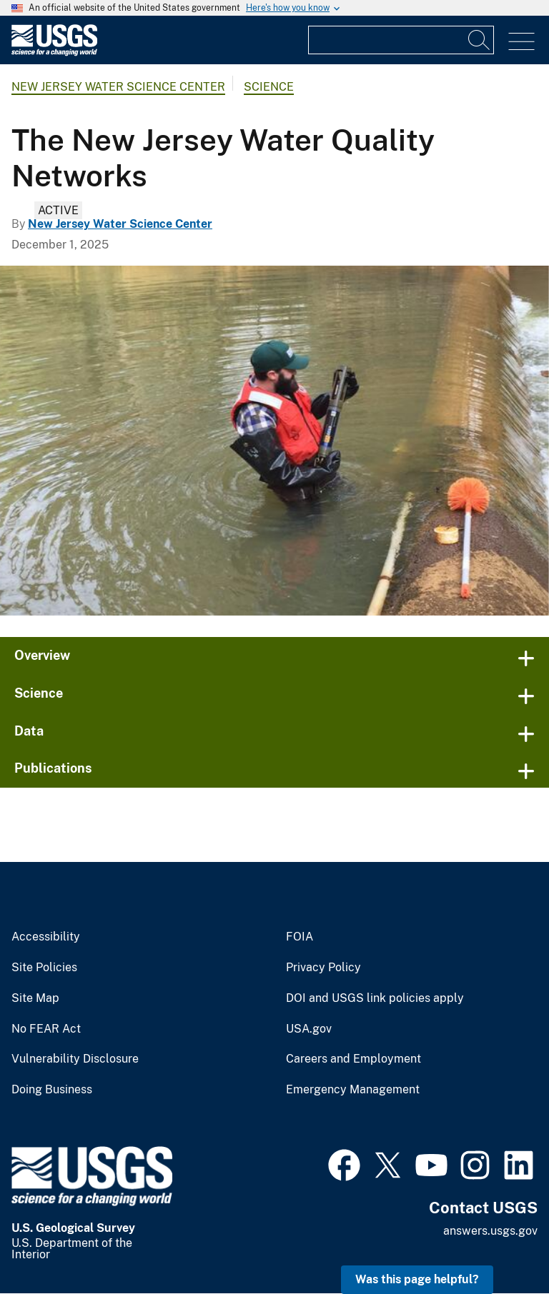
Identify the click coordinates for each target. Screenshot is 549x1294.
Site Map (35, 998)
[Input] (401, 40)
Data (29, 730)
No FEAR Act (46, 1029)
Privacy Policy (323, 967)
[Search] (479, 40)
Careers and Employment (353, 1059)
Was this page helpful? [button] (417, 1279)
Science (269, 87)
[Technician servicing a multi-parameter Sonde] (274, 441)
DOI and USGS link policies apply (375, 998)
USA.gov (309, 1029)
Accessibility (45, 937)
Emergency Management (353, 1089)
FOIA (299, 937)
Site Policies (44, 967)
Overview (42, 655)
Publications (53, 768)
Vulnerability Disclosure (75, 1059)
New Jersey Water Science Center (118, 87)
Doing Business (51, 1089)
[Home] (54, 52)
